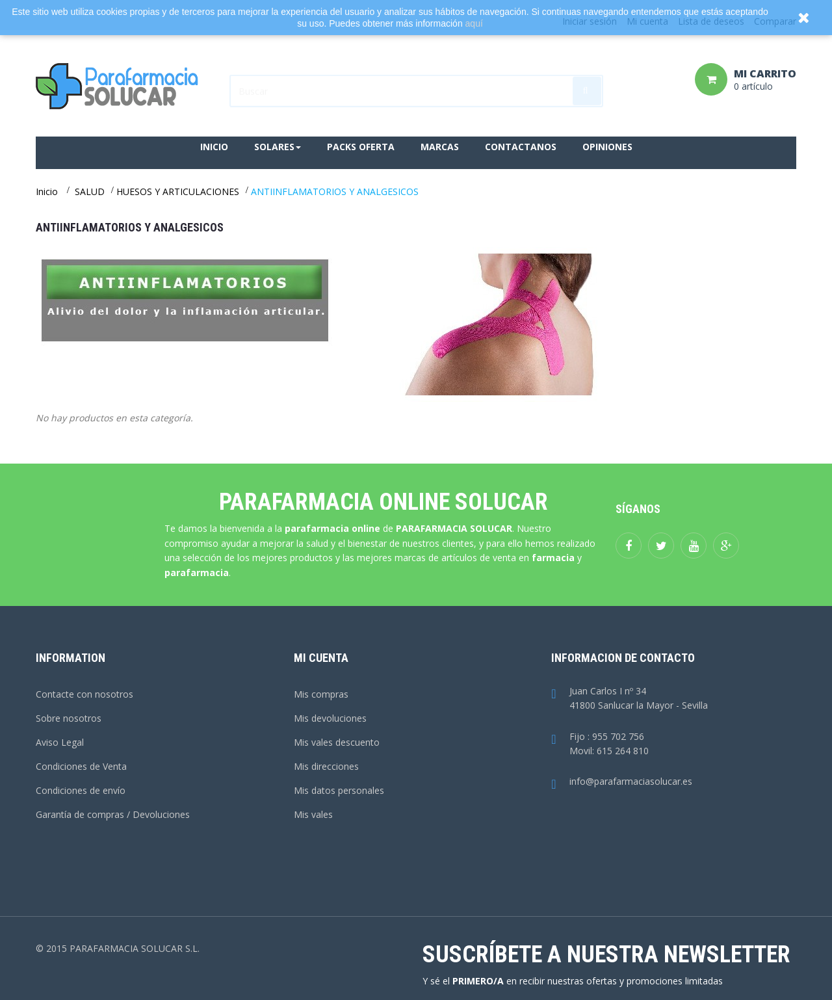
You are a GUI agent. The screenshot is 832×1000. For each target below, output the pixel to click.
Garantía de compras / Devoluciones (113, 814)
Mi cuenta (321, 657)
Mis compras (321, 694)
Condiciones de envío (80, 790)
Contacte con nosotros (84, 694)
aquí (474, 23)
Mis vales (313, 814)
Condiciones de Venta (81, 766)
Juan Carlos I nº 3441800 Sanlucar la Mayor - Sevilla (629, 699)
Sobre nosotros (68, 718)
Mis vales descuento (337, 742)
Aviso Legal (60, 742)
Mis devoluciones (330, 718)
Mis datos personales (339, 790)
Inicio (47, 191)
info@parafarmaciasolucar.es (621, 782)
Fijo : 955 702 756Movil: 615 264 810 (599, 744)
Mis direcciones (326, 766)
